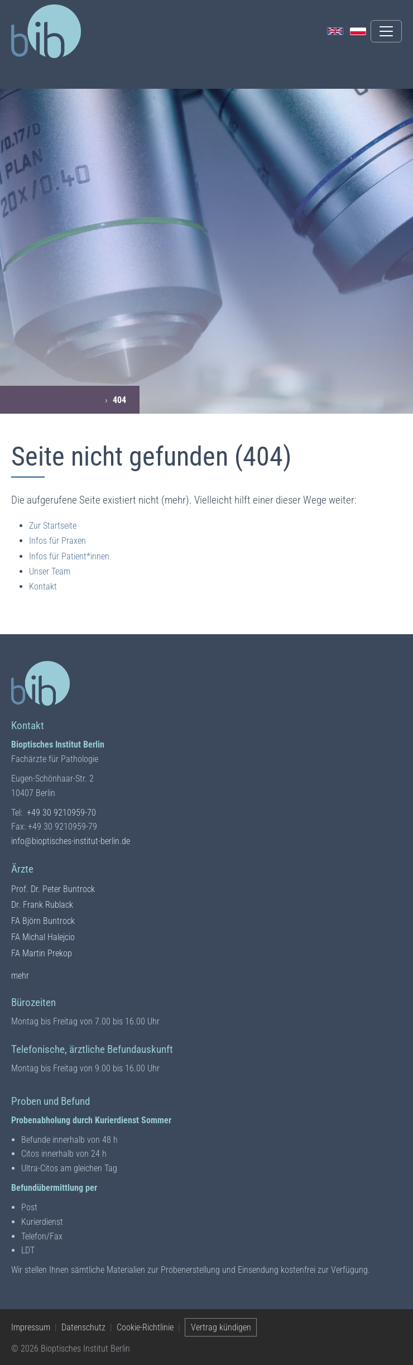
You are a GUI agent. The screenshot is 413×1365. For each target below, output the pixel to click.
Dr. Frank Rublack (42, 904)
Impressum (30, 1327)
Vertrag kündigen (221, 1327)
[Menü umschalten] (386, 31)
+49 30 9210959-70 (61, 812)
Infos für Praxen (57, 540)
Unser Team (49, 571)
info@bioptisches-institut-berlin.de (70, 841)
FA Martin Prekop (41, 953)
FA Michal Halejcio (43, 937)
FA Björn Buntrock (43, 921)
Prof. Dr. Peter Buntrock (53, 889)
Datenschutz (83, 1327)
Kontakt (43, 586)
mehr (20, 975)
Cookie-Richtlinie (145, 1327)
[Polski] (358, 31)
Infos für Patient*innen (69, 556)
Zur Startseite (52, 525)
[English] (335, 31)
